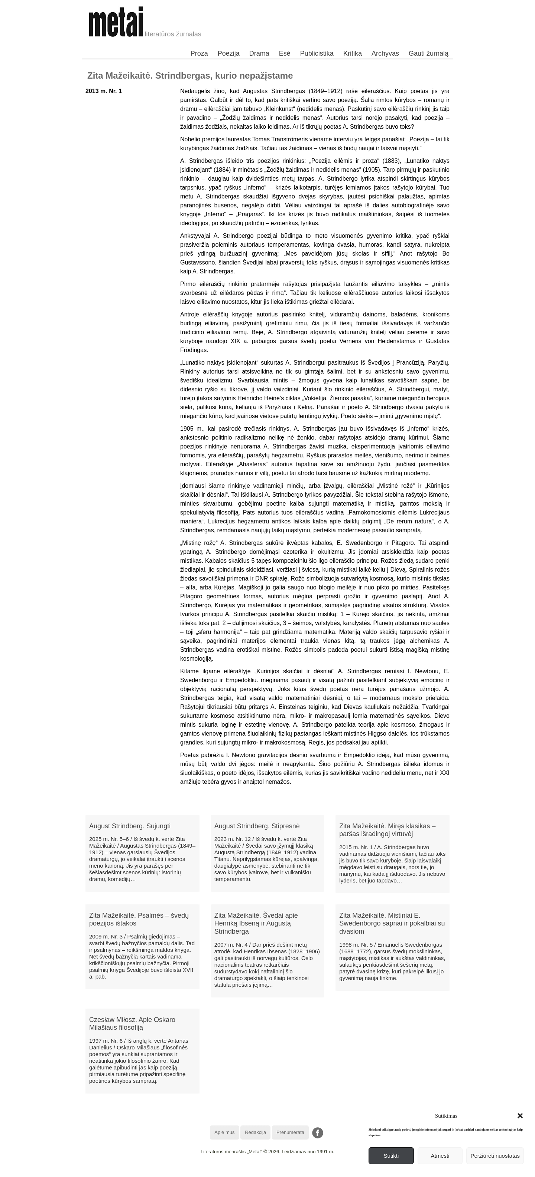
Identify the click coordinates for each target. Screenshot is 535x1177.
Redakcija (255, 1132)
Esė (285, 53)
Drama (259, 53)
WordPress (240, 1171)
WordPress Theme (272, 1171)
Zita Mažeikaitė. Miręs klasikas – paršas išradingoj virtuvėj (387, 830)
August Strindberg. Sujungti (130, 826)
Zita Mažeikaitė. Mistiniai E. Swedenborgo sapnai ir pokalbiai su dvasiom (392, 923)
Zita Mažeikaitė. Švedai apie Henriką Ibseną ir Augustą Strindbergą (256, 923)
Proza (199, 53)
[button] (520, 1116)
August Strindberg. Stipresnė (257, 826)
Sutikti (391, 1156)
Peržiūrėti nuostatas (495, 1156)
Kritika (352, 53)
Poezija (229, 53)
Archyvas (385, 53)
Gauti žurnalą (428, 53)
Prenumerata (290, 1132)
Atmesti (440, 1156)
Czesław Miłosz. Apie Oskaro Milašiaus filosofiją (132, 1024)
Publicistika (317, 53)
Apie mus (224, 1132)
